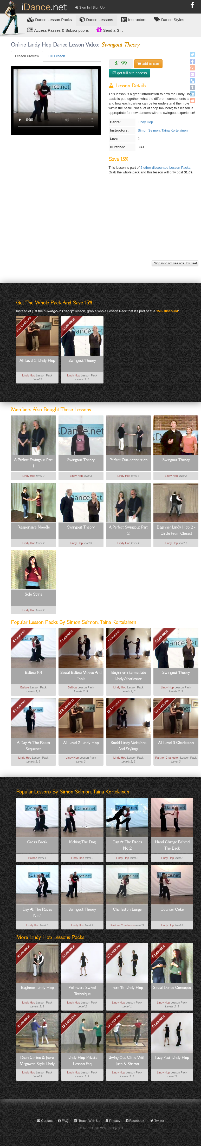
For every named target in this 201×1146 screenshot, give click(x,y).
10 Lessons (114, 706)
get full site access (129, 73)
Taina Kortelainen (174, 130)
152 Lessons (23, 324)
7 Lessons (114, 636)
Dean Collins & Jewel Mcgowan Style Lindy (37, 1061)
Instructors (133, 19)
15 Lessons (68, 1021)
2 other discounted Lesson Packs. (165, 168)
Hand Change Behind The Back (172, 845)
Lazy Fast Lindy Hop (172, 1057)
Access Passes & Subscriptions (58, 30)
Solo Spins (33, 594)
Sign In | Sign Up (90, 7)
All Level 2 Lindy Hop (37, 360)
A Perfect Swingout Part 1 (33, 463)
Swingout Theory (82, 360)
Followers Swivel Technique (82, 991)
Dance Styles (169, 19)
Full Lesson (56, 56)
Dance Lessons (96, 19)
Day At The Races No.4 (37, 913)
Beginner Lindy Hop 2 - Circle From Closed (176, 530)
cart (148, 64)
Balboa (24, 687)
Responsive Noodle (33, 527)
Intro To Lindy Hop (127, 988)
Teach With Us (87, 1121)
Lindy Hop (145, 122)
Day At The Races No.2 (127, 845)
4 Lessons (19, 636)
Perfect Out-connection (128, 460)
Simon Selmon (149, 130)
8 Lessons (66, 636)
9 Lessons (23, 951)
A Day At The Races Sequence (33, 746)
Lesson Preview (27, 56)
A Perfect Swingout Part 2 (128, 530)
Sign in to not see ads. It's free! (175, 263)
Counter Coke (172, 909)
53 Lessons (162, 706)
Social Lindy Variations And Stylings (128, 746)
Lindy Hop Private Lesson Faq (82, 1061)
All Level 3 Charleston (176, 743)
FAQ (63, 1121)
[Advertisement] (104, 222)
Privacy (113, 1121)
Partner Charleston (167, 757)
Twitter (157, 1121)
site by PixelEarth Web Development (100, 1128)
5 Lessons (68, 324)
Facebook (135, 1121)
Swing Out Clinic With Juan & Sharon (127, 1061)
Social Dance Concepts (172, 988)
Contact (45, 1121)
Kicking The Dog (82, 842)
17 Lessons (113, 951)
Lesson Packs (49, 19)
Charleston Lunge (127, 909)
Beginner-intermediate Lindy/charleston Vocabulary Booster (128, 676)
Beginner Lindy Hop (37, 988)
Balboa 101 (33, 672)
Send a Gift (109, 30)
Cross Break (37, 842)
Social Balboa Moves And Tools (80, 676)
